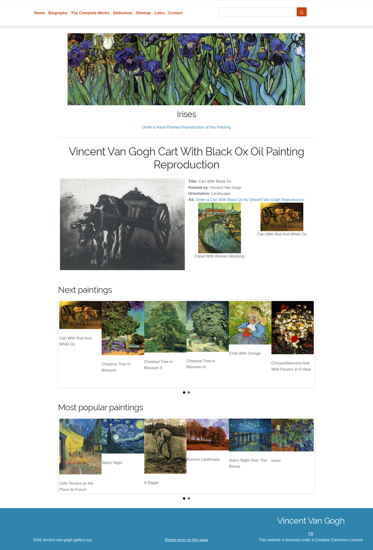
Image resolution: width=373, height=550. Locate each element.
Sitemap (143, 13)
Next (307, 344)
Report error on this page (186, 540)
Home (39, 13)
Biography (58, 13)
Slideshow (123, 13)
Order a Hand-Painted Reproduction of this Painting (186, 127)
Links (160, 13)
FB (310, 534)
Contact (175, 13)
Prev (65, 344)
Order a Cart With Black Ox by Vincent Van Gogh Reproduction (250, 200)
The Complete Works (90, 13)
